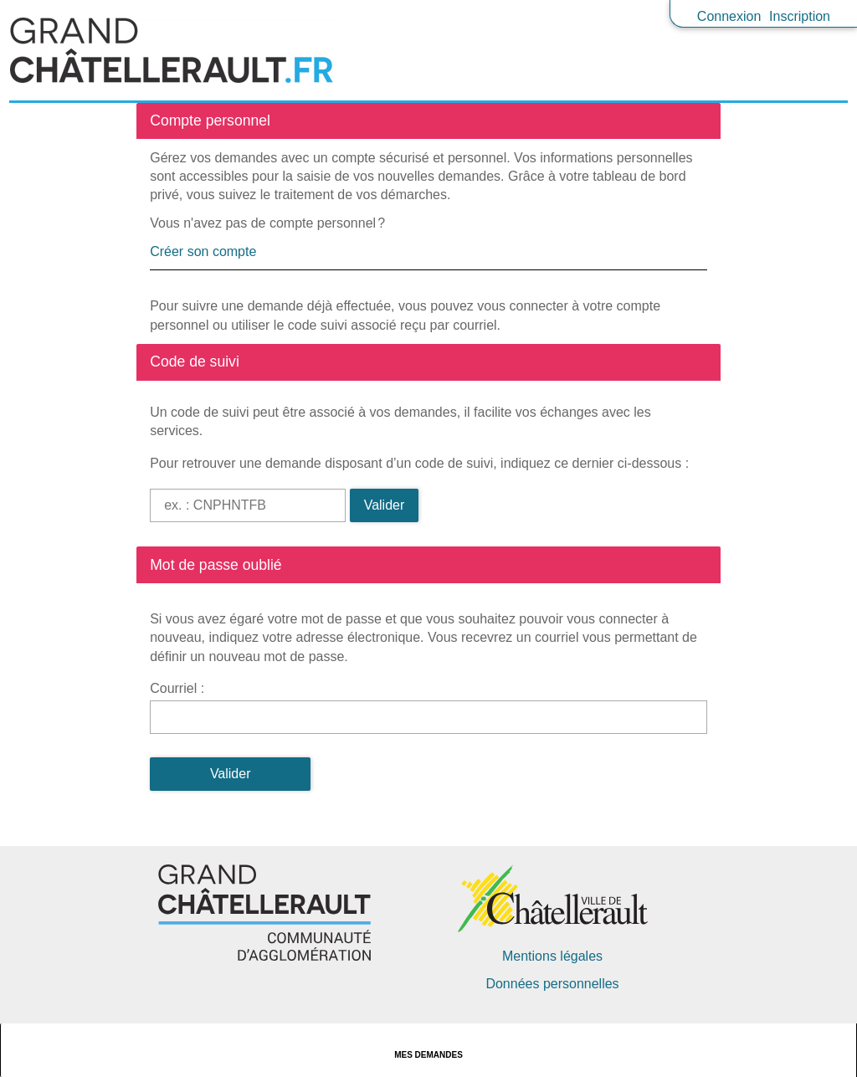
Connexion (729, 16)
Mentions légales (552, 956)
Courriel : (177, 688)
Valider (384, 505)
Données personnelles (551, 984)
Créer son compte (203, 251)
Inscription (799, 16)
